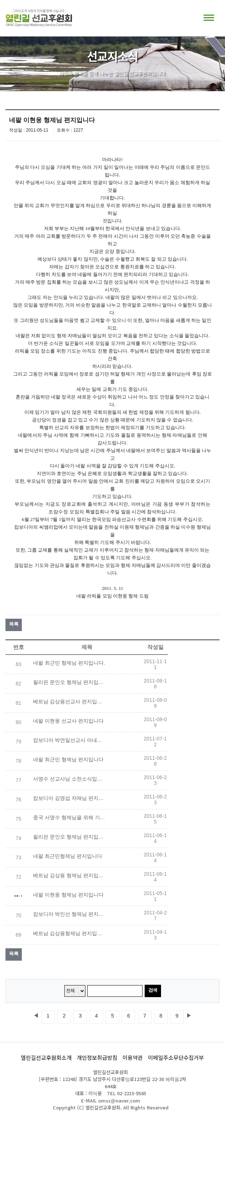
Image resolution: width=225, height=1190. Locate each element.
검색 (152, 990)
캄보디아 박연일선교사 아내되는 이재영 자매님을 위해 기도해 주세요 (69, 740)
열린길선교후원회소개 (46, 1057)
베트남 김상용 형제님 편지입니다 (69, 875)
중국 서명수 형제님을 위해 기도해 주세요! (69, 817)
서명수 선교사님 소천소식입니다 (69, 779)
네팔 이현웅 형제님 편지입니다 (68, 895)
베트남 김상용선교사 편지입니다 (69, 701)
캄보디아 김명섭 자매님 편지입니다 (69, 798)
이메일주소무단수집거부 (176, 1057)
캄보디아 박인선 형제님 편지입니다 (69, 914)
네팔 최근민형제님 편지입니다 (67, 856)
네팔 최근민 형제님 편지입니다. (69, 663)
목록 (13, 624)
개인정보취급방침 (97, 1057)
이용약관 (132, 1057)
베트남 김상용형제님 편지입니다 (69, 933)
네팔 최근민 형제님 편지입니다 (68, 759)
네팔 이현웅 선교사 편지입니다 (68, 721)
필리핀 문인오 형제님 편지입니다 (69, 682)
